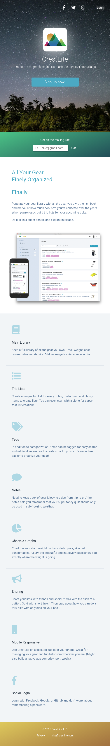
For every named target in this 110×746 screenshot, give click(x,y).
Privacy (40, 735)
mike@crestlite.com (62, 735)
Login (100, 7)
